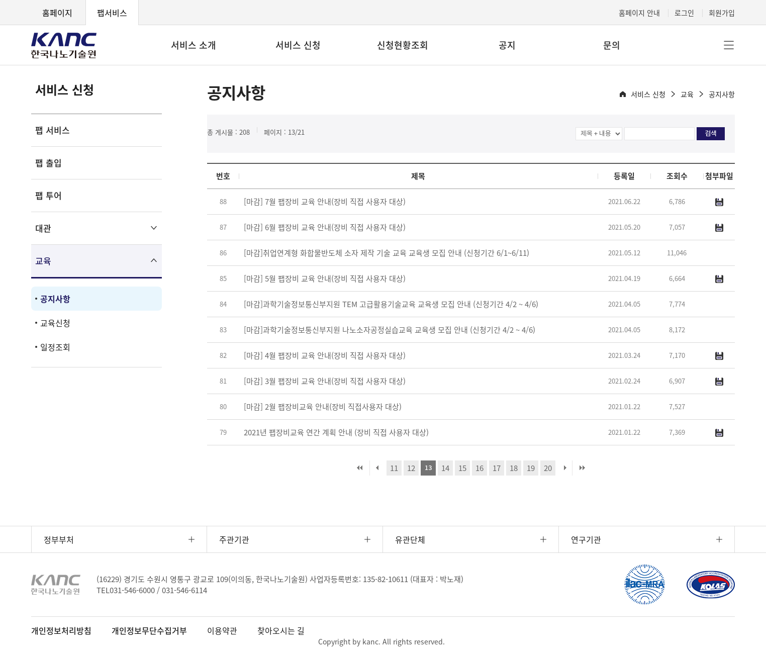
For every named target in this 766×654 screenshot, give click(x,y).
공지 (507, 45)
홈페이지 (57, 13)
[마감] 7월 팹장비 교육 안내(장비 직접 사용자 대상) (325, 202)
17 (497, 468)
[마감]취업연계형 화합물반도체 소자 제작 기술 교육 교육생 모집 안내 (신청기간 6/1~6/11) (386, 253)
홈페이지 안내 (639, 13)
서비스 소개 (193, 45)
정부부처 (59, 539)
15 (462, 468)
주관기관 (234, 539)
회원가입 (722, 13)
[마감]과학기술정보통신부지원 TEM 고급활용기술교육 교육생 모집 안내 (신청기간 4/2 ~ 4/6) (391, 304)
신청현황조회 (402, 45)
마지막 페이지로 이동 (582, 468)
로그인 (684, 13)
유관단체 (410, 539)
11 (394, 468)
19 (531, 468)
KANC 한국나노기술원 (64, 45)
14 (445, 468)
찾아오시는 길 (281, 630)
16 (479, 468)
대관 (43, 228)
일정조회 (55, 347)
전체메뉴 (729, 45)
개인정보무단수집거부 (149, 630)
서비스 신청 (298, 45)
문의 (611, 45)
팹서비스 (112, 13)
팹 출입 (48, 162)
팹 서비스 (52, 130)
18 (514, 468)
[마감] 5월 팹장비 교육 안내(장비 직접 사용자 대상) (325, 278)
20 (548, 468)
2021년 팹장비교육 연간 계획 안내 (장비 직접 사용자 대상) (336, 432)
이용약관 (222, 630)
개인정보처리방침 (61, 630)
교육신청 (55, 323)
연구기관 (586, 539)
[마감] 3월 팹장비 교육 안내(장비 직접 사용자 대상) (325, 381)
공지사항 (55, 299)
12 (411, 468)
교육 (43, 260)
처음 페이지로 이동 (359, 468)
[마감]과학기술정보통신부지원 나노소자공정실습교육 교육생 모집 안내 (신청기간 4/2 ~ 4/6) (389, 330)
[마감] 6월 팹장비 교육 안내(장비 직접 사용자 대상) (325, 227)
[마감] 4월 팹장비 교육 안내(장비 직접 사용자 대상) (325, 355)
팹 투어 (48, 195)
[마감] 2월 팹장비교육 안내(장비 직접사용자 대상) (323, 407)
